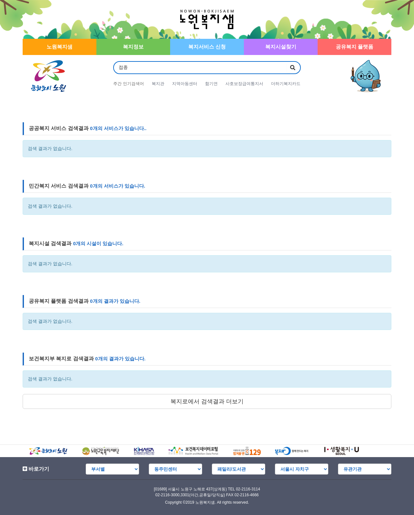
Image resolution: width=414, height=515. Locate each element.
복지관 (158, 83)
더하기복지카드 (285, 83)
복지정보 (133, 46)
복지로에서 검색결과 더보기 (207, 401)
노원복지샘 (59, 46)
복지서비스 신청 (207, 46)
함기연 (211, 83)
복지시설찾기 (280, 46)
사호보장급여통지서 (244, 83)
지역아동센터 (184, 83)
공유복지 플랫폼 (354, 46)
